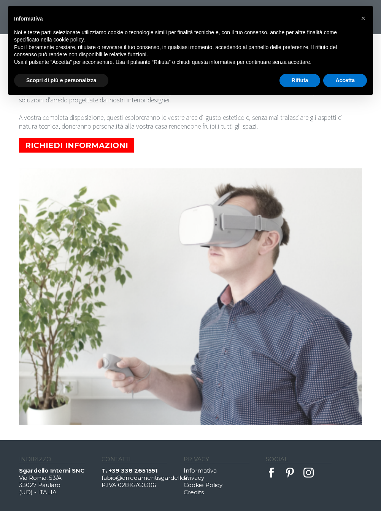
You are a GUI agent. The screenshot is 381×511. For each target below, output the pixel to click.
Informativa (200, 470)
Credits (194, 492)
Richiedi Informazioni (76, 145)
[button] (363, 18)
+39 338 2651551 (133, 470)
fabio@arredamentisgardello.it (143, 477)
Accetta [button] (345, 80)
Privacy (194, 477)
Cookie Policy (203, 485)
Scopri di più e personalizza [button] (61, 80)
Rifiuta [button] (300, 80)
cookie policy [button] (69, 40)
